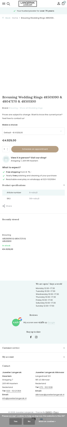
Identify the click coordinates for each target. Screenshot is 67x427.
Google (51, 322)
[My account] (58, 4)
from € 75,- (16, 172)
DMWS (49, 412)
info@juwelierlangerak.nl (14, 398)
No (29, 421)
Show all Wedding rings (31, 108)
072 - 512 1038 (46, 387)
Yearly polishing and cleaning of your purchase (29, 175)
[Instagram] (36, 337)
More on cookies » (47, 421)
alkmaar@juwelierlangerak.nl (49, 394)
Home (16, 17)
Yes (15, 421)
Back (6, 17)
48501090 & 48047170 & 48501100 (14, 240)
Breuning (13, 108)
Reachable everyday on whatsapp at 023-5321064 (29, 179)
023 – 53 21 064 (13, 390)
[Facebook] (31, 337)
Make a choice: (10, 124)
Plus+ (56, 412)
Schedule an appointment (35, 149)
